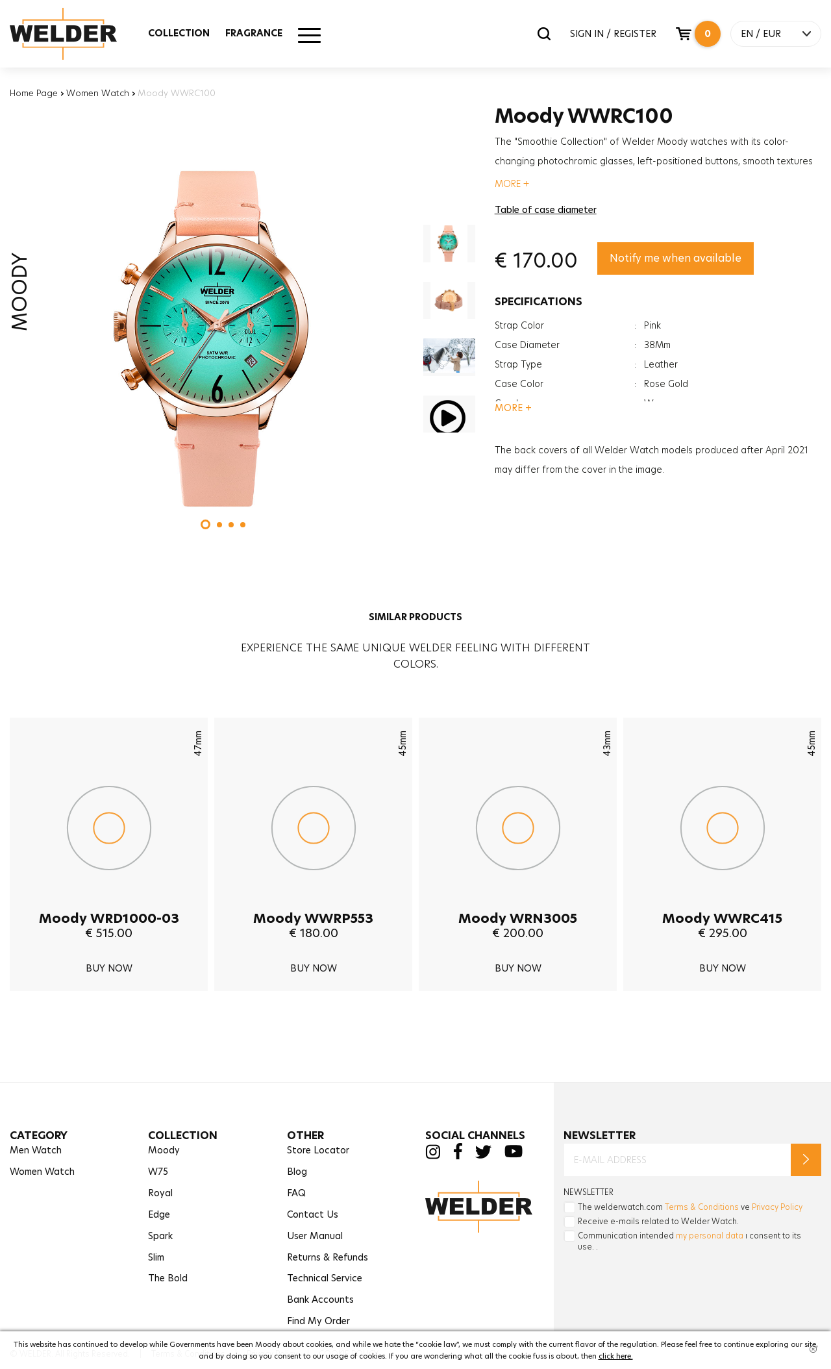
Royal (160, 1193)
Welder (76, 34)
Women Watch (97, 93)
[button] (205, 524)
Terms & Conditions (702, 1206)
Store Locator (318, 1150)
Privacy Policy (777, 1206)
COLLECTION (179, 33)
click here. (616, 1356)
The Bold (168, 1278)
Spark (160, 1235)
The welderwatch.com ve (690, 1206)
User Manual (315, 1235)
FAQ (296, 1193)
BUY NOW (109, 968)
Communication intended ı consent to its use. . (689, 1241)
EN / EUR (761, 33)
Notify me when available (675, 258)
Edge (159, 1214)
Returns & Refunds (327, 1257)
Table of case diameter (546, 209)
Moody (164, 1150)
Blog (297, 1171)
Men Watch (36, 1150)
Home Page (34, 93)
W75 (158, 1171)
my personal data (709, 1235)
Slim (156, 1257)
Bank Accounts (320, 1299)
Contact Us (312, 1214)
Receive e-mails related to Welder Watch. (658, 1221)
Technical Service (324, 1278)
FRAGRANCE (253, 33)
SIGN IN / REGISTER (613, 33)
